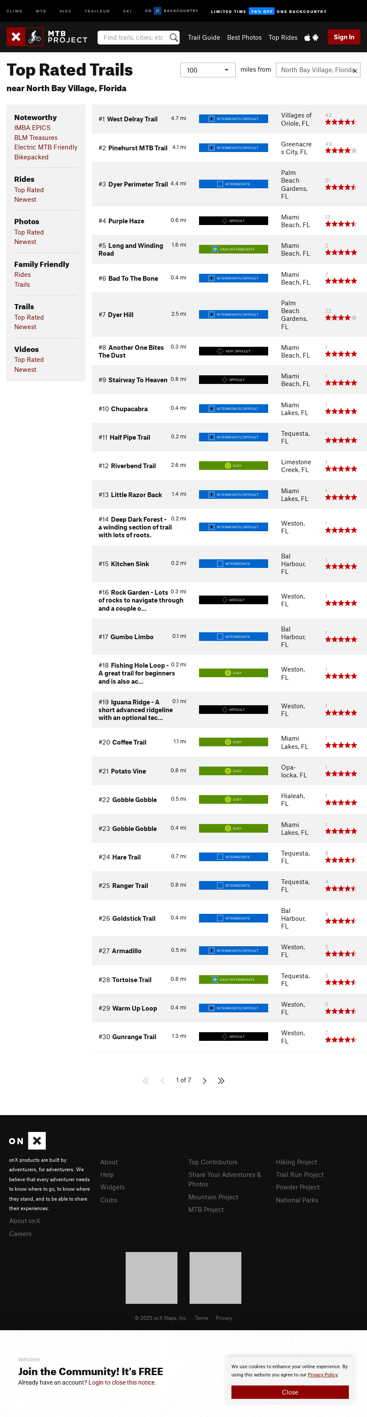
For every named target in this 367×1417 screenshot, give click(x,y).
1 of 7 (183, 1080)
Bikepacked (31, 157)
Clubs (108, 1200)
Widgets (112, 1187)
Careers (20, 1233)
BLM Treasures (35, 137)
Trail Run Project (300, 1174)
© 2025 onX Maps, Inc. (161, 1318)
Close (290, 1392)
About (109, 1162)
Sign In (344, 37)
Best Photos (244, 37)
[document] (290, 1381)
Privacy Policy (323, 1375)
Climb (14, 10)
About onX (24, 1220)
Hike (66, 10)
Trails (22, 284)
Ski (127, 10)
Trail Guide (204, 37)
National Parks (297, 1200)
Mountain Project (213, 1197)
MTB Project (206, 1209)
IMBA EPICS (32, 127)
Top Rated (29, 189)
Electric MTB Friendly (45, 147)
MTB (41, 10)
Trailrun (97, 10)
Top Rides (283, 37)
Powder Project (298, 1187)
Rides (22, 274)
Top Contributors (212, 1162)
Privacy (224, 1318)
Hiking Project (296, 1162)
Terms (202, 1318)
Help (107, 1174)
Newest (25, 199)
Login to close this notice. (122, 1382)
